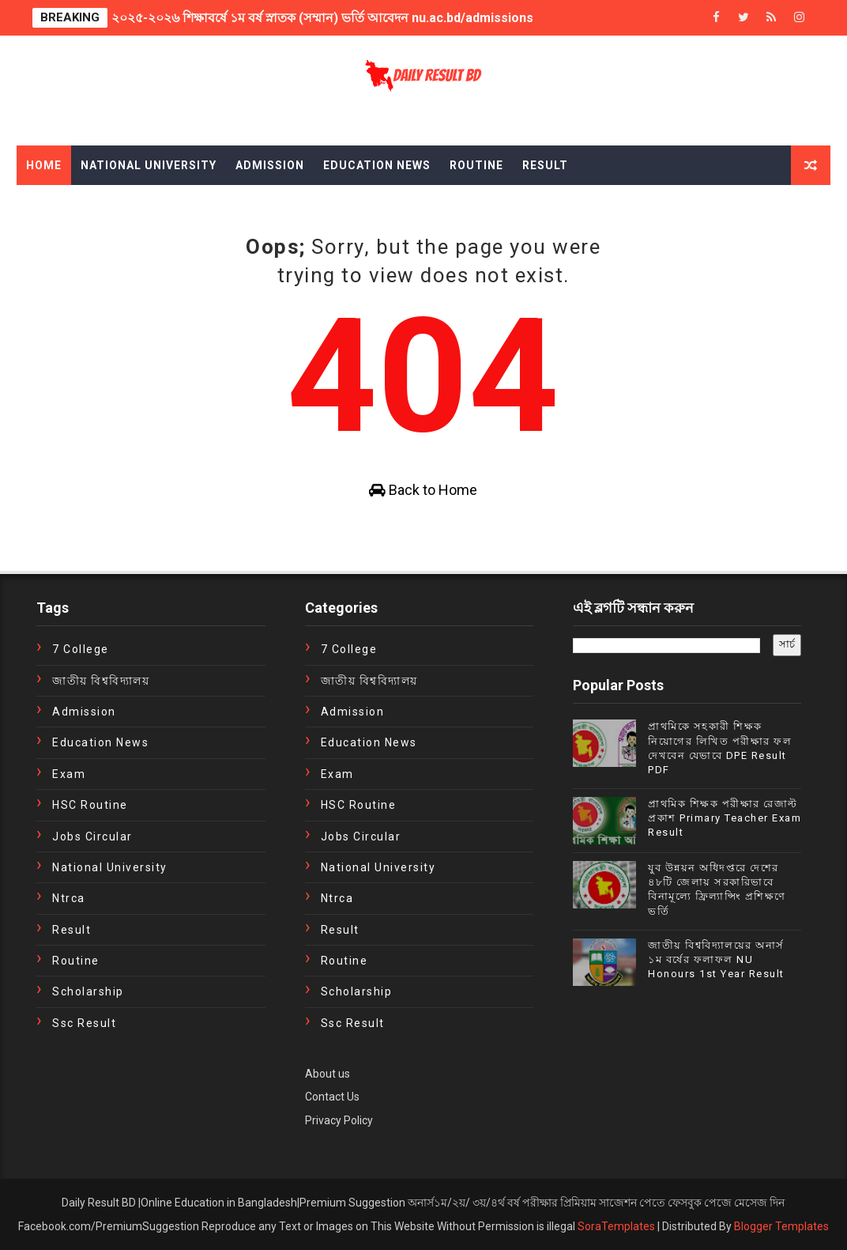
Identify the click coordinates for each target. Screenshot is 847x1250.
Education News (377, 165)
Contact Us (332, 1096)
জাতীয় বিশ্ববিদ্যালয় (100, 680)
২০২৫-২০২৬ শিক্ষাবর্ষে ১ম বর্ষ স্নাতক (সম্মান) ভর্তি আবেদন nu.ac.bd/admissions (322, 17)
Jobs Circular (92, 836)
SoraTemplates (616, 1226)
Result (545, 165)
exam (68, 774)
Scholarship (88, 991)
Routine (476, 165)
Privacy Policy (339, 1120)
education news (100, 742)
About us (327, 1073)
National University (148, 165)
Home (44, 165)
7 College (80, 649)
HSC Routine (90, 805)
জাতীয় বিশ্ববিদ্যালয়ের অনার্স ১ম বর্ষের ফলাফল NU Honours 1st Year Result (716, 959)
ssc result (84, 1023)
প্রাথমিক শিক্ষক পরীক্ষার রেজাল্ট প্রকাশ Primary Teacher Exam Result (724, 818)
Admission (269, 165)
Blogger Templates (781, 1226)
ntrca (68, 898)
